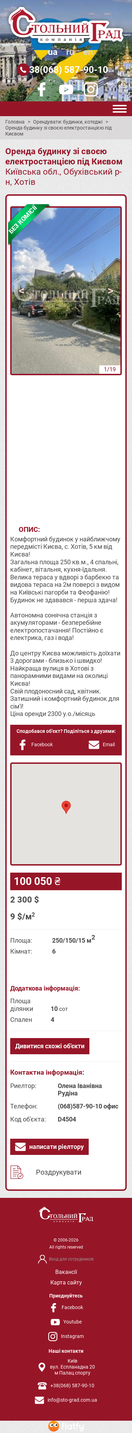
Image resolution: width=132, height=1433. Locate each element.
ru (70, 52)
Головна (15, 122)
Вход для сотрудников (71, 1259)
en (88, 52)
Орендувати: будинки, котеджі (67, 122)
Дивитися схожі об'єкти (49, 1046)
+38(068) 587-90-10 (66, 69)
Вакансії (66, 1272)
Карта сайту (66, 1282)
